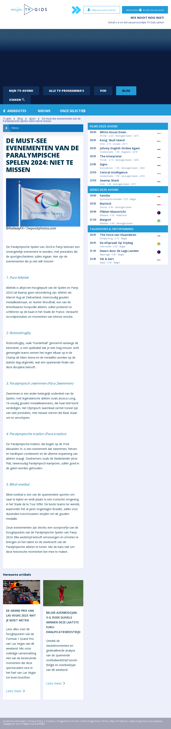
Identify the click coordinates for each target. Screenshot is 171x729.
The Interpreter (111, 156)
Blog (126, 91)
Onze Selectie (71, 111)
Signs (103, 164)
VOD (103, 91)
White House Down (113, 132)
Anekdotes (16, 111)
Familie (105, 195)
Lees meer (16, 691)
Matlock (105, 203)
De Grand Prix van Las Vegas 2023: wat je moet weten (21, 615)
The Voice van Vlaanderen (118, 235)
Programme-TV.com (68, 721)
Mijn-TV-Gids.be (119, 721)
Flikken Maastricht (113, 211)
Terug (12, 128)
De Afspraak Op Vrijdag (116, 243)
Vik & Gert (107, 259)
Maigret (105, 220)
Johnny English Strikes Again (120, 148)
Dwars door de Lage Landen (119, 251)
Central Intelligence (113, 172)
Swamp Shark (109, 180)
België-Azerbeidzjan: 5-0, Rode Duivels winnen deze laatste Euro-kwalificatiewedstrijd (63, 622)
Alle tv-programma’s (66, 91)
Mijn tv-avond (21, 91)
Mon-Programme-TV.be (95, 721)
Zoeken (17, 100)
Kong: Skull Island (112, 140)
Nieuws (44, 111)
